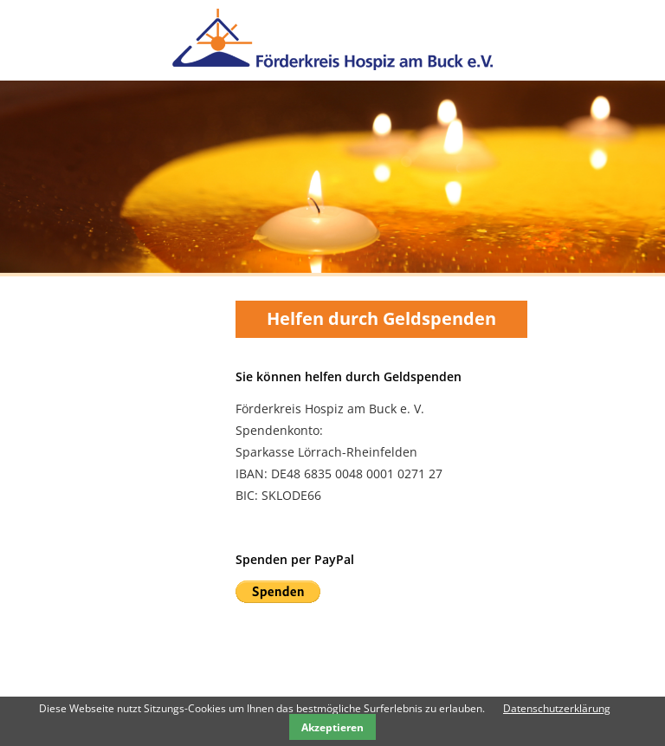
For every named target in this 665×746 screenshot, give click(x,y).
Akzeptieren (332, 727)
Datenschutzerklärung (556, 708)
